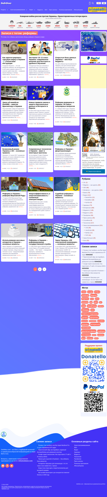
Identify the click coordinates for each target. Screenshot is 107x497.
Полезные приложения (65, 10)
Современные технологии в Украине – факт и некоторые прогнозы (40, 151)
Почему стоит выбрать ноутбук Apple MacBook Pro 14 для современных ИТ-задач (94, 252)
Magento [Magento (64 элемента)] (94, 295)
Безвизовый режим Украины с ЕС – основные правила (13, 151)
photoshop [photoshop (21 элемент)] (85, 302)
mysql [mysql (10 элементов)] (92, 299)
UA (104, 3)
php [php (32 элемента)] (91, 302)
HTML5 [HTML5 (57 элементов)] (97, 292)
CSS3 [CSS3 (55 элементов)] (84, 292)
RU (99, 3)
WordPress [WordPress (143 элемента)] (91, 306)
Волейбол (88, 200)
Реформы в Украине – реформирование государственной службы (40, 242)
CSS (86, 228)
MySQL (87, 233)
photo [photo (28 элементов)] (97, 299)
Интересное (87, 208)
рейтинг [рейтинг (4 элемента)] (94, 335)
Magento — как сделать (90, 185)
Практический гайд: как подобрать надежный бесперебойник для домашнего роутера (93, 259)
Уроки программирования (17, 9)
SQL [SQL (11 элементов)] (100, 302)
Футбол (87, 202)
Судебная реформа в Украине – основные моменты (64, 195)
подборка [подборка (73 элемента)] (101, 331)
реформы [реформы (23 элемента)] (101, 335)
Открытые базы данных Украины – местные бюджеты (65, 59)
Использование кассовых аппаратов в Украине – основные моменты (13, 242)
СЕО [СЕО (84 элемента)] (92, 310)
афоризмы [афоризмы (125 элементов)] (94, 317)
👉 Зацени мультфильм (93, 171)
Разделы (3, 9)
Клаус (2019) (84, 155)
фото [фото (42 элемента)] (83, 338)
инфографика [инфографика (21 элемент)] (86, 328)
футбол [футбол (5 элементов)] (96, 338)
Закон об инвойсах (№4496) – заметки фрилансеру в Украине (12, 104)
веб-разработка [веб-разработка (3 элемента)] (92, 321)
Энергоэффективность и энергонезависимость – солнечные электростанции (39, 196)
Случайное (86, 220)
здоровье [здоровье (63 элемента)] (85, 324)
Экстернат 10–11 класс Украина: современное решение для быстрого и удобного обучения (39, 60)
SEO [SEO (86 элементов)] (96, 302)
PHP (86, 235)
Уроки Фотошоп (88, 238)
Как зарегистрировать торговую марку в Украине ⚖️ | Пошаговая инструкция (13, 60)
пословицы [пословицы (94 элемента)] (86, 335)
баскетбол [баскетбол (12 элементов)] (85, 321)
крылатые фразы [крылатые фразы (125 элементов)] (89, 331)
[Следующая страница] (44, 269)
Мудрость (40, 10)
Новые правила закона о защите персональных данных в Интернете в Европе (39, 105)
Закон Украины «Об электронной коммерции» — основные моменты (66, 242)
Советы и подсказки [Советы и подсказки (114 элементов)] (90, 314)
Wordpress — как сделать (91, 190)
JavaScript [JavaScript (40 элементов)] (85, 295)
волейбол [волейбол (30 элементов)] (101, 321)
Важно (85, 192)
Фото (84, 240)
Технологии (86, 223)
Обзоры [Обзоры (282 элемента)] (85, 310)
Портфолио (86, 215)
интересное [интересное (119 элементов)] (95, 324)
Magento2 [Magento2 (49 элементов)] (85, 299)
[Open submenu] (7, 10)
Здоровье (86, 205)
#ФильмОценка (78, 10)
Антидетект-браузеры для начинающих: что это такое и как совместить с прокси (92, 280)
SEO (46, 10)
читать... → (18, 74)
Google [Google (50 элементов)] (90, 292)
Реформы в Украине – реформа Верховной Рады (13, 194)
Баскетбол (88, 197)
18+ (84, 182)
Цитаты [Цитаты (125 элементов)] (85, 317)
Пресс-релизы (53, 10)
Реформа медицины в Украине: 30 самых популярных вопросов (65, 104)
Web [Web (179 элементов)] (84, 306)
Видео (31, 9)
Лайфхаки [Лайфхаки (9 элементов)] (101, 306)
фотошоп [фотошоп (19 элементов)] (90, 338)
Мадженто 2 (87, 210)
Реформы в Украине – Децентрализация (64, 150)
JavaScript (88, 230)
